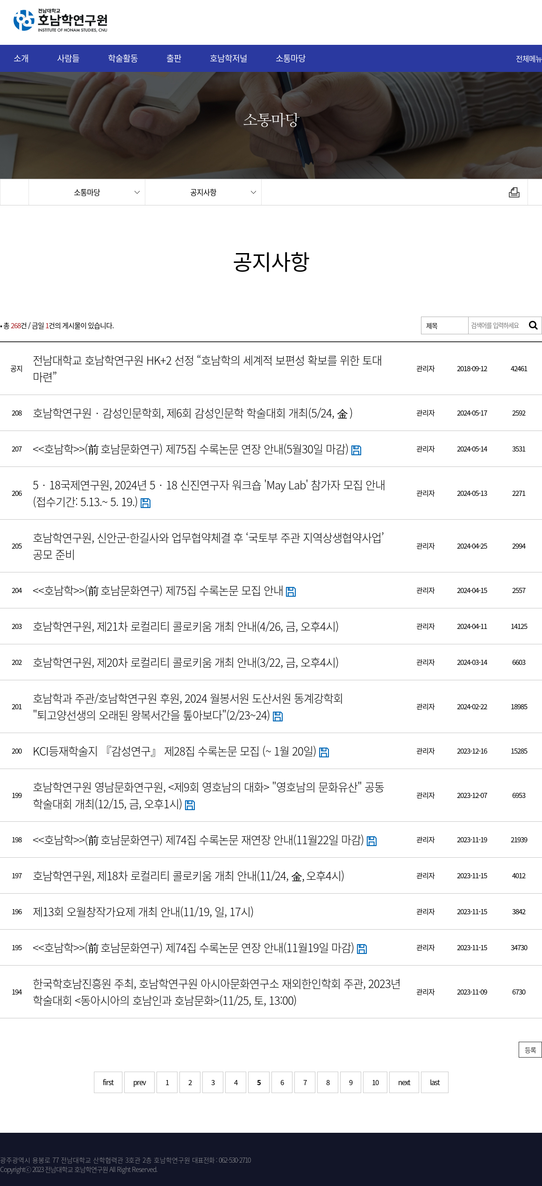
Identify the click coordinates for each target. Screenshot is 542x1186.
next (404, 1082)
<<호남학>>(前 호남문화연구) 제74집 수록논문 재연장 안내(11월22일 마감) (205, 839)
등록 (530, 1049)
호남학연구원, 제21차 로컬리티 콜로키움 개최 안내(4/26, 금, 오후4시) (186, 626)
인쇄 (514, 192)
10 (375, 1082)
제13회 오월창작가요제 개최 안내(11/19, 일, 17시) (143, 911)
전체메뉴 (529, 58)
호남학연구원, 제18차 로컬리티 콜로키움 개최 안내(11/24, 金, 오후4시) (188, 875)
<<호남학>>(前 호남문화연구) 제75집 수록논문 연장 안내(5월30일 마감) (197, 448)
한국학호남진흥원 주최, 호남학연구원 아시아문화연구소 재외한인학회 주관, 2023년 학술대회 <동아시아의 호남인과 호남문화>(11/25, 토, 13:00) (216, 992)
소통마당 (291, 58)
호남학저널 (228, 58)
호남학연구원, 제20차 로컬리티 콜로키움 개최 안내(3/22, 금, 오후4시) (186, 662)
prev (139, 1082)
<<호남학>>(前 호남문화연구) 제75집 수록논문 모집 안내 (164, 590)
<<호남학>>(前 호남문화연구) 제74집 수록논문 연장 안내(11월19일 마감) (200, 947)
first (108, 1082)
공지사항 (203, 192)
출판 (173, 58)
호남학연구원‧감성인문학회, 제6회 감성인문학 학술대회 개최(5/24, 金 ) (193, 412)
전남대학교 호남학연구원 (84, 22)
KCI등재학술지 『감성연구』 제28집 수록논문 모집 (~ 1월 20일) (181, 750)
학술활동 (123, 58)
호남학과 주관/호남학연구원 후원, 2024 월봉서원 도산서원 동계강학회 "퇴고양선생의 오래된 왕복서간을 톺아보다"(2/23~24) (188, 706)
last (435, 1082)
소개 (21, 58)
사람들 (68, 58)
